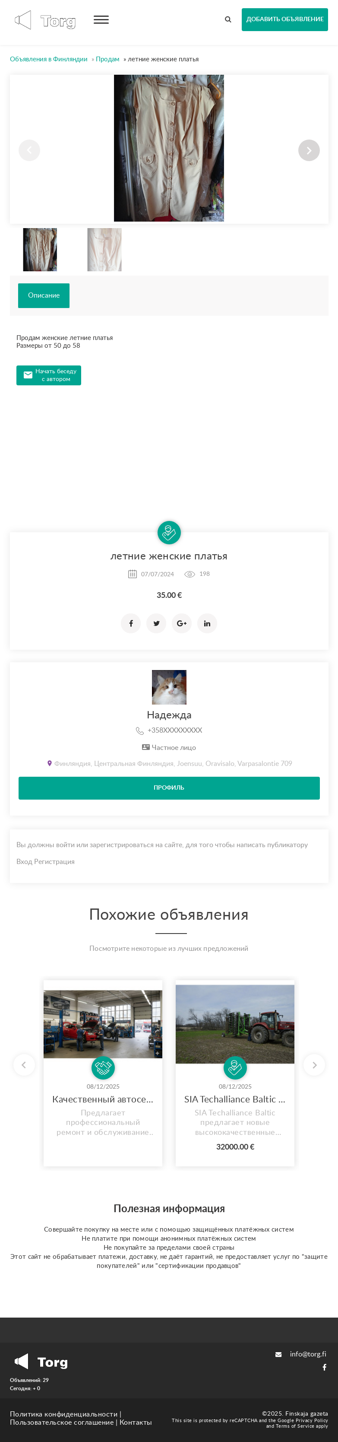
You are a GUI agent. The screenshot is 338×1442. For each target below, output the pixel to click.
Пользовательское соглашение (62, 1422)
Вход (24, 861)
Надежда (169, 715)
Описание (44, 295)
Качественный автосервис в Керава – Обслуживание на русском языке (103, 1099)
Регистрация (54, 861)
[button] (309, 150)
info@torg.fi (300, 1354)
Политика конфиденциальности (64, 1414)
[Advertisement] (169, 450)
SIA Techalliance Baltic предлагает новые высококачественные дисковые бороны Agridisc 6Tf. (235, 1099)
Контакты (136, 1422)
